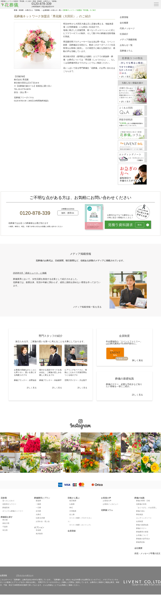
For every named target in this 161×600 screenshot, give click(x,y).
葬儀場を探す (7, 517)
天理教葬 (72, 511)
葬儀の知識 (139, 498)
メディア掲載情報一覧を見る (87, 307)
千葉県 (5, 527)
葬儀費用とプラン (42, 498)
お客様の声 (106, 498)
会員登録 (72, 531)
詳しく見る (32, 388)
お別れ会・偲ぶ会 (43, 521)
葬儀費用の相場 (142, 532)
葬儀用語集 (140, 542)
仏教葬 (72, 504)
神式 (71, 508)
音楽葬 (38, 530)
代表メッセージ (127, 28)
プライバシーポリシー (24, 575)
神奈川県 (5, 523)
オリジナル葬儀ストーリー (12, 511)
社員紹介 (124, 34)
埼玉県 (5, 530)
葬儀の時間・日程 (143, 501)
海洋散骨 (39, 534)
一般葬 (38, 504)
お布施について (142, 535)
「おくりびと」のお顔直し (146, 508)
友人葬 (72, 514)
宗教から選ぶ (74, 498)
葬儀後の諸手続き (143, 539)
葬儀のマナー (141, 528)
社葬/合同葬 (40, 518)
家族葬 (38, 501)
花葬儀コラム (126, 51)
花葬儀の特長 (141, 504)
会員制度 (139, 521)
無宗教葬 (72, 501)
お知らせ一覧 (126, 45)
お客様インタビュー (110, 504)
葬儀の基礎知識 (142, 525)
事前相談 (139, 514)
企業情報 (124, 17)
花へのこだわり (8, 501)
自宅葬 (38, 511)
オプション (39, 527)
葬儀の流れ (140, 511)
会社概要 (124, 23)
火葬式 (38, 514)
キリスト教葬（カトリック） (80, 525)
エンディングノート (144, 518)
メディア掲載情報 (128, 39)
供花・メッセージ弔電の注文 (147, 553)
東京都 (5, 520)
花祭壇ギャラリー (9, 504)
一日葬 (38, 508)
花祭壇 (4, 498)
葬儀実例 (5, 508)
